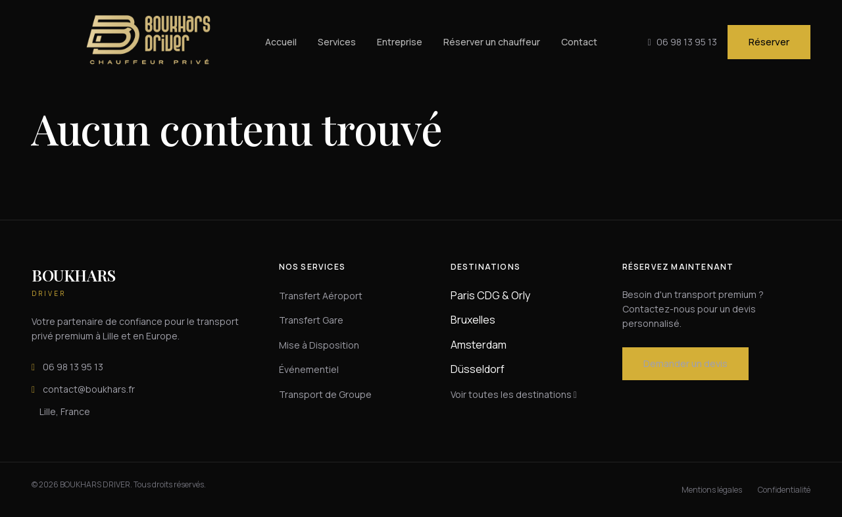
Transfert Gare (311, 320)
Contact (579, 42)
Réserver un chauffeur (491, 42)
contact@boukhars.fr (83, 389)
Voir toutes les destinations (514, 394)
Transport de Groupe (325, 394)
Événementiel (309, 369)
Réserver (769, 42)
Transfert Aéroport (320, 295)
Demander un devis (685, 363)
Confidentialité (784, 489)
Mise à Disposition (319, 345)
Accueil (281, 42)
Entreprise (399, 42)
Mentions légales (711, 489)
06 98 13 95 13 (67, 367)
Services (337, 42)
